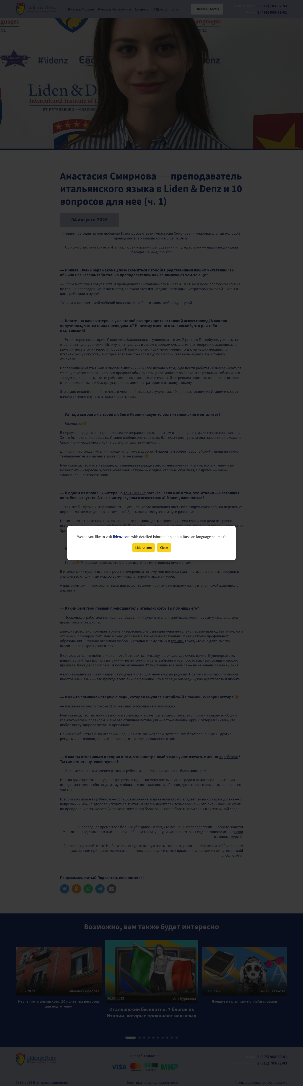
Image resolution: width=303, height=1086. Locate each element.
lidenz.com (121, 536)
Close (164, 547)
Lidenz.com (143, 547)
